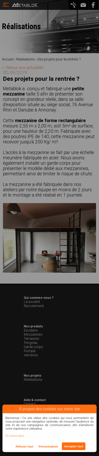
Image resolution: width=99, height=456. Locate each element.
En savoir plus (15, 435)
